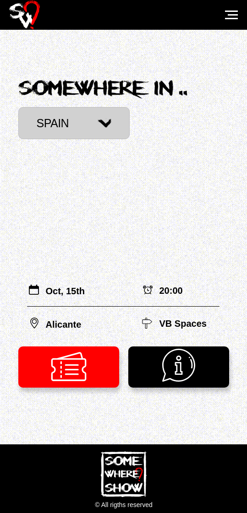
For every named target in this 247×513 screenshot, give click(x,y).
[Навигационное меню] (231, 15)
